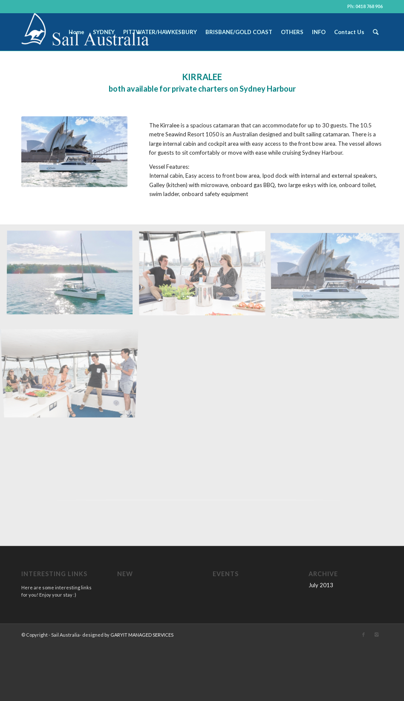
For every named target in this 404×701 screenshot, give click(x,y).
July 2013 (321, 585)
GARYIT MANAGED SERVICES (141, 635)
